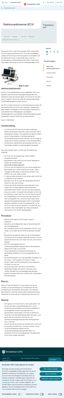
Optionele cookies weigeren (50, 378)
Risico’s (48, 81)
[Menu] (4, 2)
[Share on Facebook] (54, 51)
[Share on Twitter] (50, 51)
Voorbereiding (51, 73)
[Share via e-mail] (47, 54)
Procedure (49, 77)
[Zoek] (60, 2)
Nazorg (48, 86)
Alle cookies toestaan (51, 369)
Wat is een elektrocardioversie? (53, 67)
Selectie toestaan (50, 374)
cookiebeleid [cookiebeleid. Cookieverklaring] (6, 382)
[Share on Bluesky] (47, 51)
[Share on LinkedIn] (57, 51)
